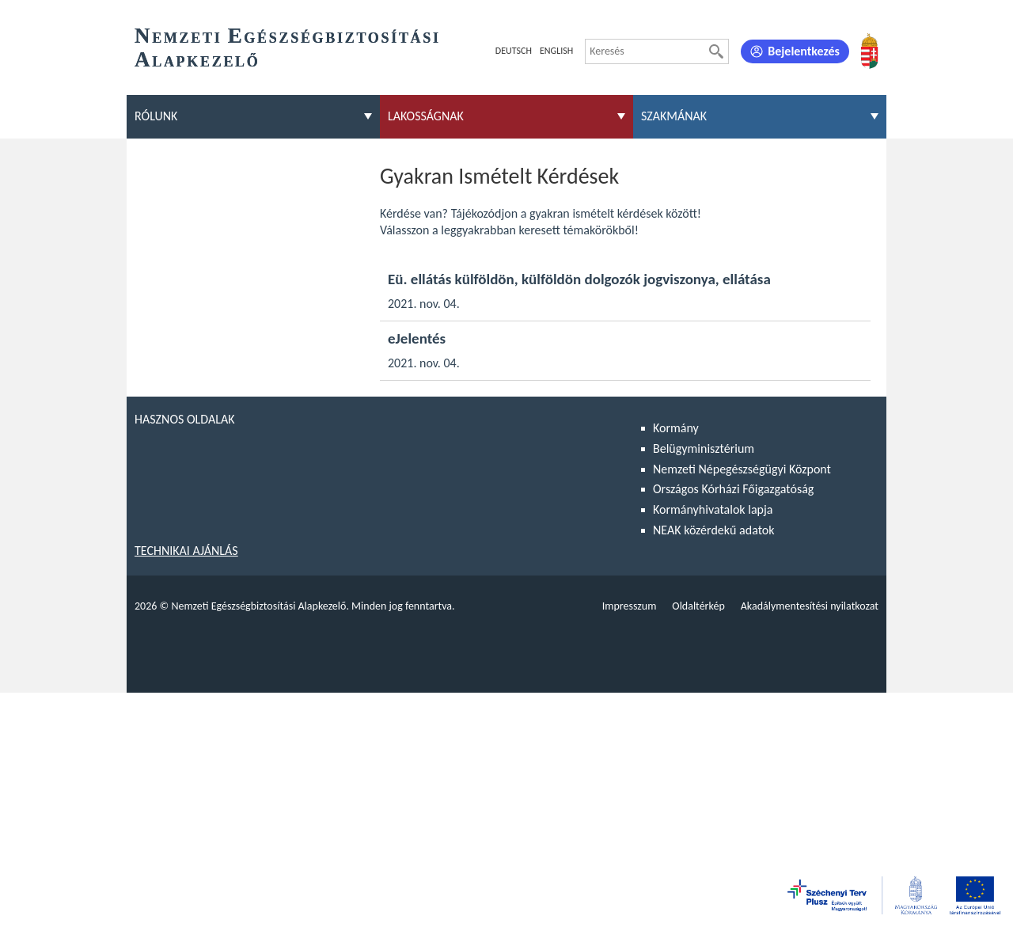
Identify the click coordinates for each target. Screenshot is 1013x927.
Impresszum (629, 606)
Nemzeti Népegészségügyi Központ (742, 469)
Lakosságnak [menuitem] (426, 115)
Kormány (676, 427)
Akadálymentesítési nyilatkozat (809, 606)
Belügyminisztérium (703, 448)
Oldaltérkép (698, 606)
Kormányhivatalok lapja (712, 509)
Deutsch (513, 50)
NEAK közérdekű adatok (714, 530)
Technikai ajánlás (186, 550)
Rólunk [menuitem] (156, 115)
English (556, 50)
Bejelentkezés (804, 51)
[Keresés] (716, 51)
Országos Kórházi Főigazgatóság (733, 488)
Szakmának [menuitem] (674, 115)
